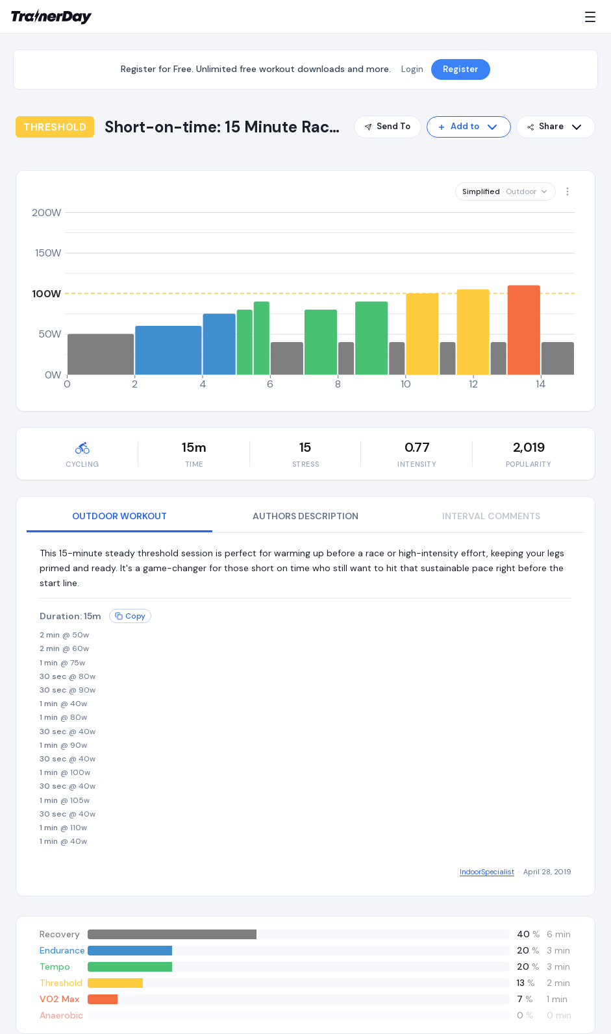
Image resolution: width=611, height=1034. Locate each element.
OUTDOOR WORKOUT (119, 516)
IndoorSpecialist (487, 871)
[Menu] (593, 17)
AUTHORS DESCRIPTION (305, 516)
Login (412, 69)
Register (461, 69)
